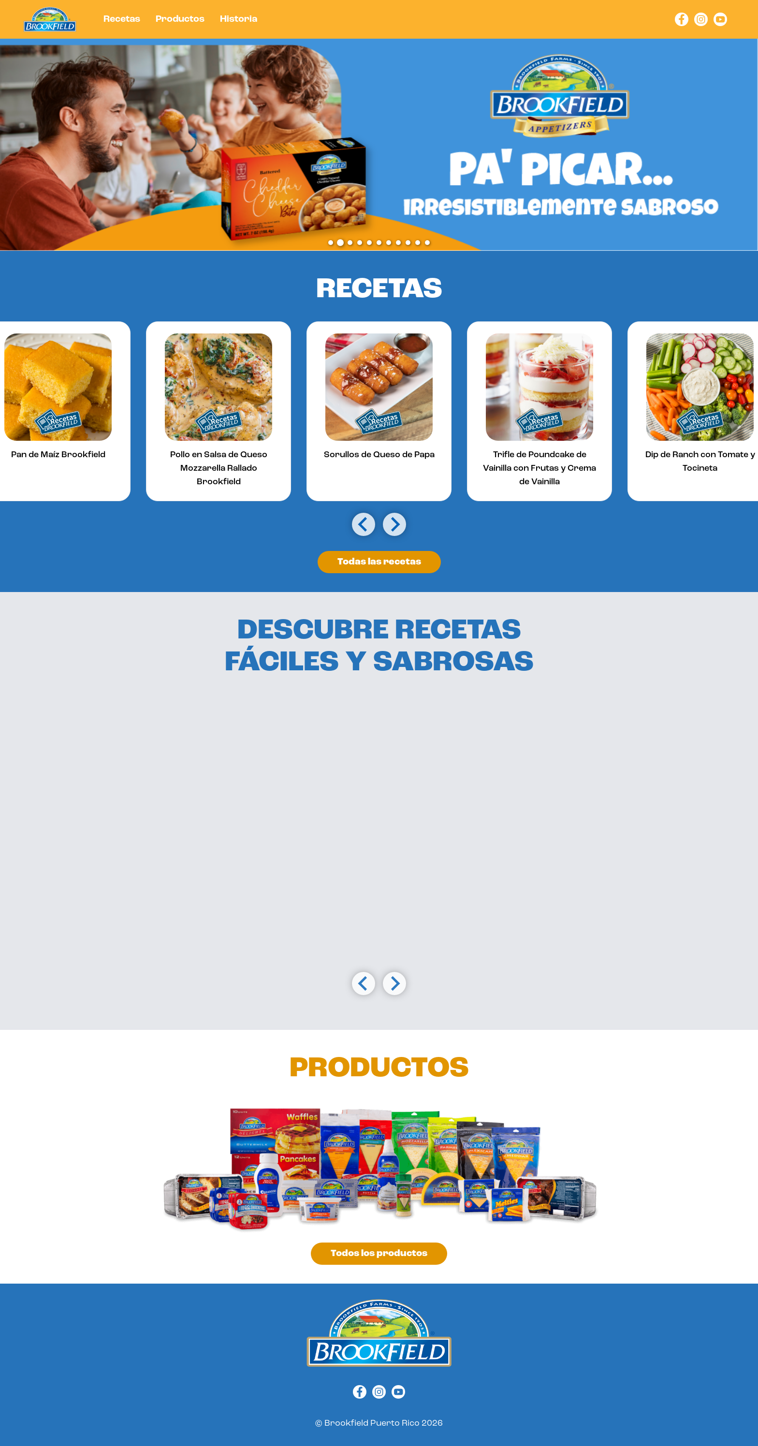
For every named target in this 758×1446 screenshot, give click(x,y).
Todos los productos (379, 1253)
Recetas (121, 19)
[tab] (330, 242)
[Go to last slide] (363, 524)
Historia (238, 19)
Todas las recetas (379, 562)
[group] (218, 411)
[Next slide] (394, 524)
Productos (180, 19)
